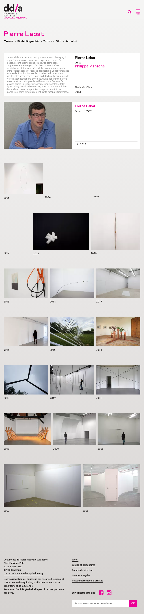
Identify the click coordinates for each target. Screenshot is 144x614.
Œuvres (8, 41)
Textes (47, 41)
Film (58, 41)
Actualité (71, 41)
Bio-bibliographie (28, 41)
